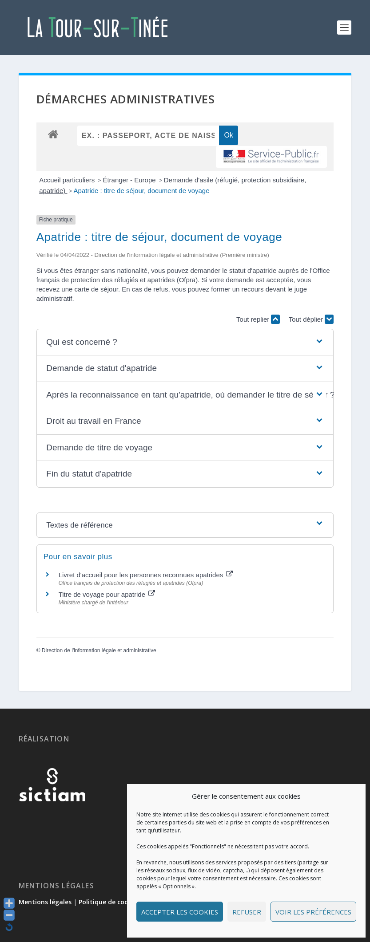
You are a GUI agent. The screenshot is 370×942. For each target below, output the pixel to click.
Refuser (246, 911)
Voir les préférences (313, 911)
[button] (185, 342)
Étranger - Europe (130, 180)
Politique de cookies (109, 902)
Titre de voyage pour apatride (107, 594)
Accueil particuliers (67, 180)
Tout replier (258, 319)
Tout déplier (311, 319)
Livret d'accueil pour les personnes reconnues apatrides (146, 575)
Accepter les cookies (179, 911)
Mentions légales (45, 902)
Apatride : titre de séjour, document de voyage (142, 190)
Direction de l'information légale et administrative (99, 650)
